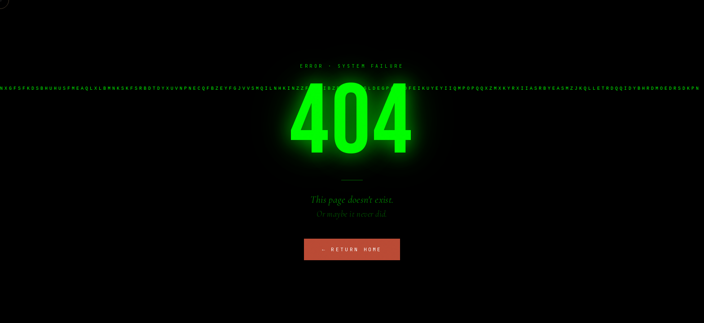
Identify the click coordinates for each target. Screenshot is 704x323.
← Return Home (352, 249)
